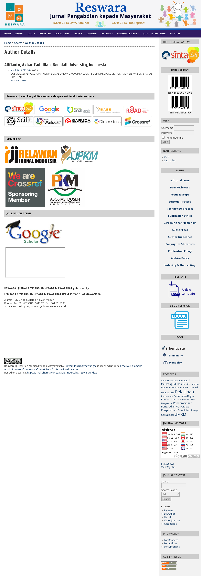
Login (32, 33)
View (166, 157)
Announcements (128, 33)
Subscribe (169, 160)
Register (45, 33)
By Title (168, 517)
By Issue (168, 510)
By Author (169, 513)
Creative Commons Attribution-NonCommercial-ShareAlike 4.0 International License (73, 367)
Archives (107, 33)
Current (92, 33)
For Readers (171, 540)
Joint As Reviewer (154, 33)
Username (167, 128)
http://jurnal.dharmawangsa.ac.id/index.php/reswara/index (62, 372)
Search (77, 33)
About (19, 33)
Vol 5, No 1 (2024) (20, 70)
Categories (170, 523)
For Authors (170, 543)
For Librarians (172, 546)
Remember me (174, 137)
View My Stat (168, 467)
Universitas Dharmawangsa (81, 366)
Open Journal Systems (176, 41)
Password (166, 132)
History (175, 33)
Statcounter (167, 463)
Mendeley (175, 362)
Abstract (16, 80)
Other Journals (172, 520)
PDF (24, 80)
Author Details (34, 43)
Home (7, 33)
